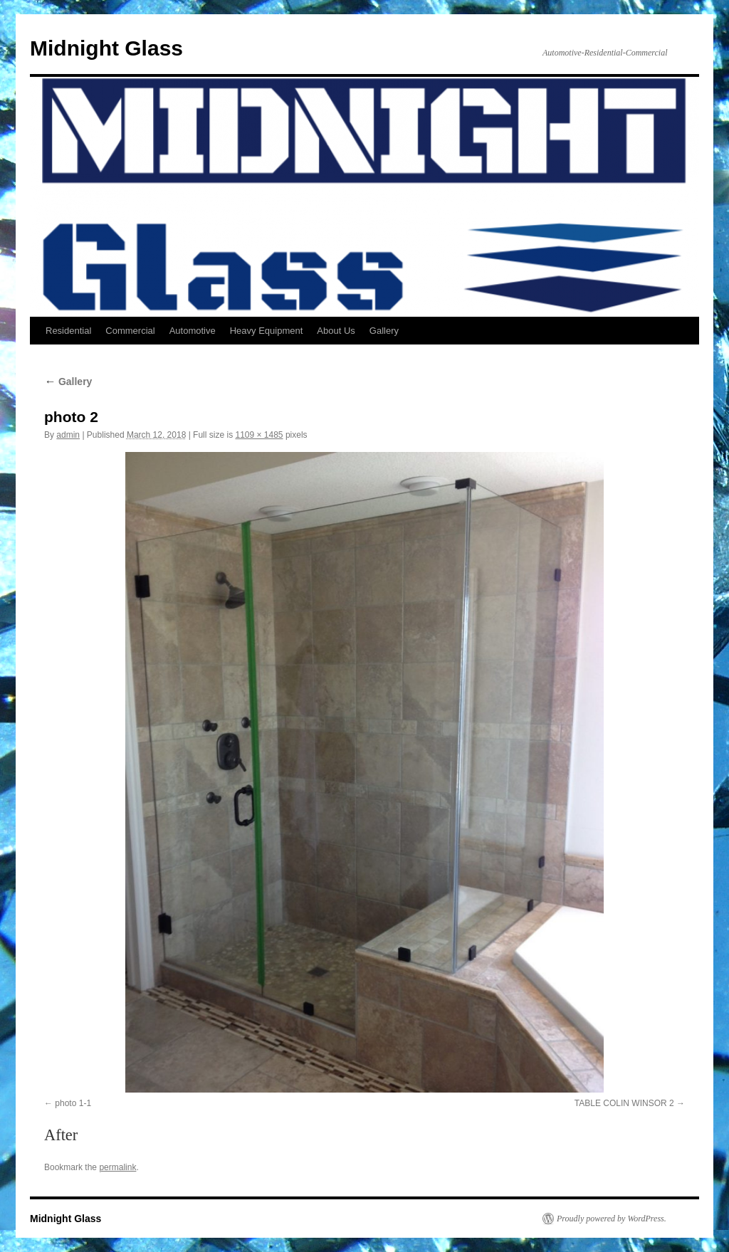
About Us (336, 330)
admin (68, 435)
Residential (68, 330)
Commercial (129, 330)
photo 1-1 (73, 1103)
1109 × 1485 (259, 435)
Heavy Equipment (266, 330)
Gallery (384, 330)
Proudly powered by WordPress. (611, 1219)
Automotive (192, 330)
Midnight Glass (106, 48)
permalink (117, 1167)
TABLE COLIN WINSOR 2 (624, 1103)
